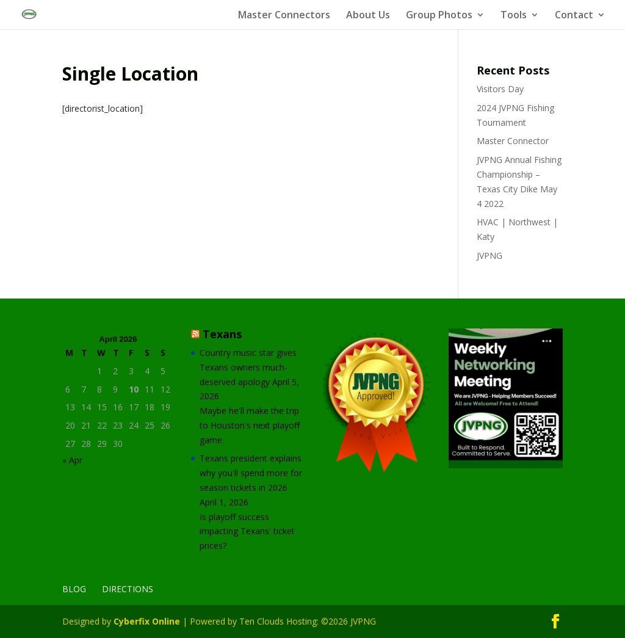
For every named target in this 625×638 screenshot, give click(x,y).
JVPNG (489, 255)
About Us (368, 15)
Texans (222, 334)
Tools (513, 15)
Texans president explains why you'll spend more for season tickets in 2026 (251, 472)
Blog (74, 589)
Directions (127, 589)
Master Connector (513, 141)
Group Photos (439, 15)
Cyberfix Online (147, 621)
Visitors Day (500, 89)
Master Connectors (284, 15)
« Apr (72, 460)
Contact (574, 15)
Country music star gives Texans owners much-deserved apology (248, 367)
